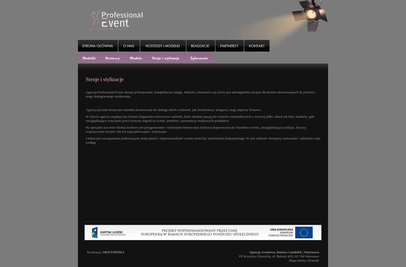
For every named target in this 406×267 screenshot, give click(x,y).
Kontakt (313, 260)
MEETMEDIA (113, 252)
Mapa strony (297, 260)
